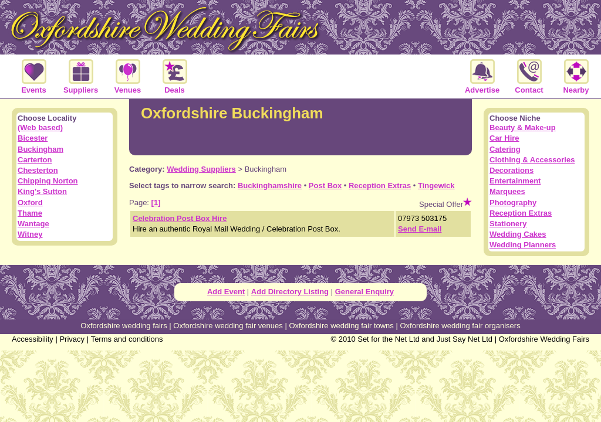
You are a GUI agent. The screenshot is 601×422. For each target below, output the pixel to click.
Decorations (511, 170)
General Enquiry (364, 291)
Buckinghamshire (270, 185)
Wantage (33, 223)
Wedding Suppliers (201, 169)
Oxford (30, 202)
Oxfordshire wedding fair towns (341, 325)
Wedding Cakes (517, 234)
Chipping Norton (48, 180)
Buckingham (40, 149)
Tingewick (436, 185)
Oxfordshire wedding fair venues (227, 325)
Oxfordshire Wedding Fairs (544, 339)
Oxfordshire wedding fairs (123, 325)
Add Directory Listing (290, 291)
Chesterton (38, 170)
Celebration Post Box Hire (180, 218)
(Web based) (40, 127)
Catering (505, 149)
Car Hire (504, 138)
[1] (156, 202)
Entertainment (515, 180)
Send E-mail (419, 228)
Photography (512, 202)
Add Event (226, 291)
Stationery (508, 223)
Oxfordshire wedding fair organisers (460, 325)
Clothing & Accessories (532, 159)
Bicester (33, 138)
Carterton (35, 159)
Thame (30, 213)
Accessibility (32, 339)
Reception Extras (380, 185)
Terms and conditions (127, 339)
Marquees (507, 191)
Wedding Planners (522, 244)
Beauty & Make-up (522, 127)
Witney (30, 234)
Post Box (325, 185)
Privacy (72, 339)
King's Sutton (42, 191)
